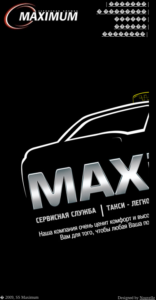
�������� (123, 34)
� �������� (121, 11)
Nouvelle (147, 297)
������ (130, 26)
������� (127, 4)
